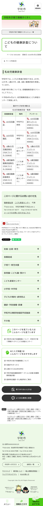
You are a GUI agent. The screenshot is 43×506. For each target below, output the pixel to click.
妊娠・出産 (10, 418)
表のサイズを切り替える (21, 106)
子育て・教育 (30, 409)
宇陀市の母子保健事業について (17, 361)
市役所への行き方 (11, 464)
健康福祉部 (8, 203)
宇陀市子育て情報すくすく (27, 411)
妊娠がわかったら (12, 365)
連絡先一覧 (30, 464)
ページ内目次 (11, 61)
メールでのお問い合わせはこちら (17, 213)
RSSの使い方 (24, 474)
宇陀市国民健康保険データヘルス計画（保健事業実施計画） (22, 374)
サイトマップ (6, 471)
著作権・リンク (17, 471)
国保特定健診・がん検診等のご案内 (18, 379)
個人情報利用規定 (31, 471)
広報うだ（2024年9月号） (15, 369)
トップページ (11, 409)
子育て (37, 409)
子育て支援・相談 (12, 411)
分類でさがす (21, 409)
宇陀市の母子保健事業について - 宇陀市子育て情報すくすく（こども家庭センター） (22, 340)
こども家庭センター (22, 203)
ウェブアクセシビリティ (9, 474)
